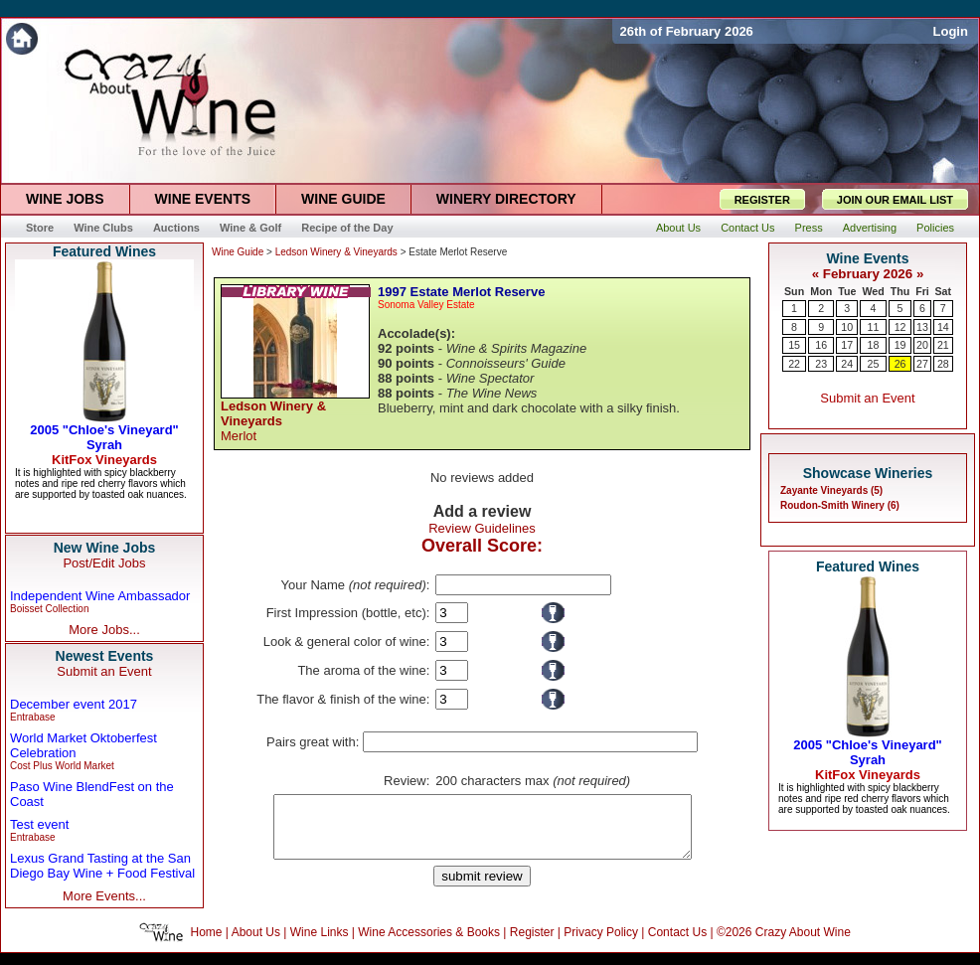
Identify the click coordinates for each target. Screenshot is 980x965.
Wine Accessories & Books (429, 944)
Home (207, 944)
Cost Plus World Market (62, 765)
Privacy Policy (601, 944)
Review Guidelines (482, 528)
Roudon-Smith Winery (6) (839, 505)
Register (532, 944)
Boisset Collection (49, 608)
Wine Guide (237, 251)
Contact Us (677, 944)
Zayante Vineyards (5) (831, 490)
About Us (256, 944)
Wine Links (319, 944)
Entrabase (33, 717)
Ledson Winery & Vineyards (336, 251)
